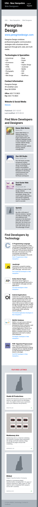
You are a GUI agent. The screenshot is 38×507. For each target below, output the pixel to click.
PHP (22, 71)
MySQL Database (18, 320)
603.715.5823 (15, 93)
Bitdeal (9, 476)
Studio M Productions (14, 396)
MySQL (23, 69)
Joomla (8, 69)
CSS (7, 60)
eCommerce (9, 62)
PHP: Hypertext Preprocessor (22, 344)
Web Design (9, 75)
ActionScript (9, 58)
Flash (7, 65)
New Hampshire (15, 20)
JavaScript (24, 67)
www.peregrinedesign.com (19, 34)
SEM (7, 73)
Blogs (23, 58)
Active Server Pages (19, 279)
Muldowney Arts (12, 435)
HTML (7, 67)
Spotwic (19, 208)
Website (8, 105)
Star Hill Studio (21, 156)
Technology (18, 502)
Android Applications (19, 295)
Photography (10, 71)
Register (29, 6)
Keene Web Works (23, 128)
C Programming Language (21, 244)
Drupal (23, 60)
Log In (29, 3)
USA (7, 3)
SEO (22, 73)
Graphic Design (26, 65)
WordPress (24, 75)
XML (22, 62)
